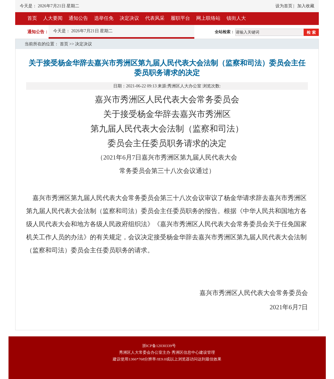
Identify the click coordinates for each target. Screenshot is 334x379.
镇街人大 (236, 18)
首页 (32, 18)
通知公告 (78, 18)
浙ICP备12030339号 (159, 345)
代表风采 (155, 18)
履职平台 (180, 18)
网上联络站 (208, 18)
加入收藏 (305, 6)
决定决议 (129, 18)
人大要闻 (53, 18)
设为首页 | (284, 6)
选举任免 (104, 18)
